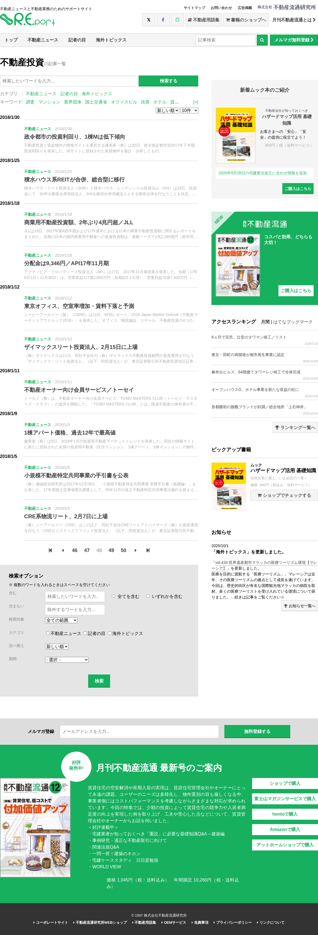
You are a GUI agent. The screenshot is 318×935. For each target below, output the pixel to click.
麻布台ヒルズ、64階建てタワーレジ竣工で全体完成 (264, 375)
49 (111, 550)
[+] (195, 102)
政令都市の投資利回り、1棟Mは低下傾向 (74, 137)
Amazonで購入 (285, 829)
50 (123, 550)
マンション (49, 102)
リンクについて (270, 922)
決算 (145, 102)
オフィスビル (124, 102)
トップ (11, 40)
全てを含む (125, 596)
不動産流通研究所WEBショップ (100, 922)
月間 (265, 322)
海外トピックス (111, 40)
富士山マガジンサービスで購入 (285, 798)
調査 (30, 102)
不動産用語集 (203, 20)
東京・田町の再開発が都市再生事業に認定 (264, 357)
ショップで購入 (285, 783)
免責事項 (200, 922)
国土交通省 (96, 102)
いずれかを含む (164, 596)
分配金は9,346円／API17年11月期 (66, 263)
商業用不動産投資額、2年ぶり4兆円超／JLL (78, 222)
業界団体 (73, 102)
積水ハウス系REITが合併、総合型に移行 (74, 180)
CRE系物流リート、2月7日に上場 (66, 516)
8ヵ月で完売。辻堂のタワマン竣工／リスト (264, 340)
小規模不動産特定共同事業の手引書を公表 (76, 475)
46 (74, 550)
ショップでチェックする (284, 495)
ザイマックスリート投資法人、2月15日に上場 (81, 347)
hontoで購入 (285, 814)
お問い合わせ (221, 8)
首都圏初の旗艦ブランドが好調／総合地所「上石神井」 (264, 410)
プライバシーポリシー (233, 922)
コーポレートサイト (51, 922)
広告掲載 (245, 8)
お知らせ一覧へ (300, 606)
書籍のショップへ (246, 20)
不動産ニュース (42, 40)
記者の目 (77, 40)
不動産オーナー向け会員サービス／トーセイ (79, 390)
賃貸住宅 (179, 102)
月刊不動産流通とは (294, 20)
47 (87, 550)
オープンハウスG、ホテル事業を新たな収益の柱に (264, 392)
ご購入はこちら (297, 188)
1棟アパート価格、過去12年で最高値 (70, 433)
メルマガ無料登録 (294, 40)
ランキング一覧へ (295, 427)
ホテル (159, 102)
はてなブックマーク (293, 322)
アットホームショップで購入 (285, 844)
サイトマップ (194, 8)
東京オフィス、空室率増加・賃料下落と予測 (79, 306)
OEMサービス (173, 922)
